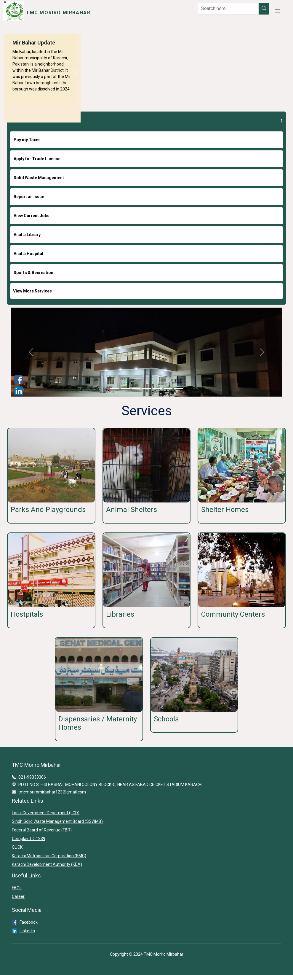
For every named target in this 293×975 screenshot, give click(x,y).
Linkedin (27, 930)
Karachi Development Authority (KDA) (47, 864)
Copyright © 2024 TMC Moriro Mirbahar (146, 954)
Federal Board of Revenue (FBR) (42, 830)
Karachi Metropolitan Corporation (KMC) (49, 855)
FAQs (17, 887)
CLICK (17, 847)
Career (18, 896)
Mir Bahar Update (33, 42)
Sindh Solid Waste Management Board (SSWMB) (57, 821)
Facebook (29, 922)
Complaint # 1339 (28, 838)
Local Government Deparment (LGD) (45, 812)
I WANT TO (24, 120)
